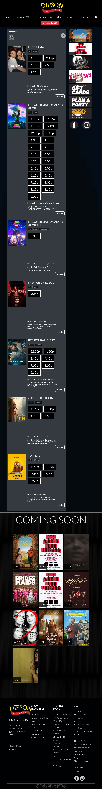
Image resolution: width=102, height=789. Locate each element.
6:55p (48, 416)
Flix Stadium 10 (21, 17)
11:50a (35, 58)
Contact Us (78, 718)
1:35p (50, 467)
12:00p (50, 126)
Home (6, 17)
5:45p (34, 168)
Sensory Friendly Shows (83, 744)
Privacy (77, 771)
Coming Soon (56, 17)
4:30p (34, 161)
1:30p (34, 140)
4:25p (34, 416)
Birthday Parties (80, 741)
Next (63, 35)
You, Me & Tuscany (60, 714)
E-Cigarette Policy (80, 758)
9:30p (34, 72)
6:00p (48, 168)
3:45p (34, 154)
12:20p (35, 351)
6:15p (34, 175)
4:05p (34, 474)
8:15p (34, 189)
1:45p (48, 140)
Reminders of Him (37, 737)
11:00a (35, 119)
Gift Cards (78, 728)
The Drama (35, 714)
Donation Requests (81, 725)
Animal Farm (57, 763)
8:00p (48, 182)
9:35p (34, 293)
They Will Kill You (37, 731)
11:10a (35, 409)
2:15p (50, 58)
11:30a (35, 126)
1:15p (50, 133)
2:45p (48, 147)
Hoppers (34, 741)
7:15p (34, 182)
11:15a (50, 119)
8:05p (48, 365)
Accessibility (78, 767)
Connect (85, 17)
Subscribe (72, 17)
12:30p (35, 133)
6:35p (48, 474)
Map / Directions (80, 714)
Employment (78, 721)
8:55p (34, 481)
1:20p (50, 351)
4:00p (48, 154)
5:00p (48, 161)
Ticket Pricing (79, 754)
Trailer (60, 96)
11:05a (35, 467)
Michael (55, 756)
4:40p (34, 65)
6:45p (48, 175)
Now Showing (39, 17)
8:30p (48, 189)
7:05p (48, 65)
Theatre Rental (79, 751)
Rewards (77, 711)
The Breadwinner (59, 766)
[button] (97, 17)
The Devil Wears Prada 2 (62, 759)
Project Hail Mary (37, 734)
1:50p (50, 409)
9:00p (34, 196)
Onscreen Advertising (82, 748)
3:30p (34, 236)
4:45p (48, 358)
